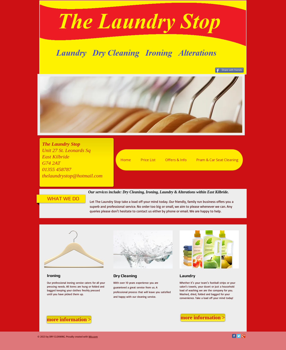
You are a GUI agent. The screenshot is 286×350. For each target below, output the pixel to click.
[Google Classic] (243, 336)
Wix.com (93, 336)
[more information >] (69, 319)
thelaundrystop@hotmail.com (72, 175)
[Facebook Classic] (234, 336)
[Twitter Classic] (239, 336)
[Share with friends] (229, 70)
